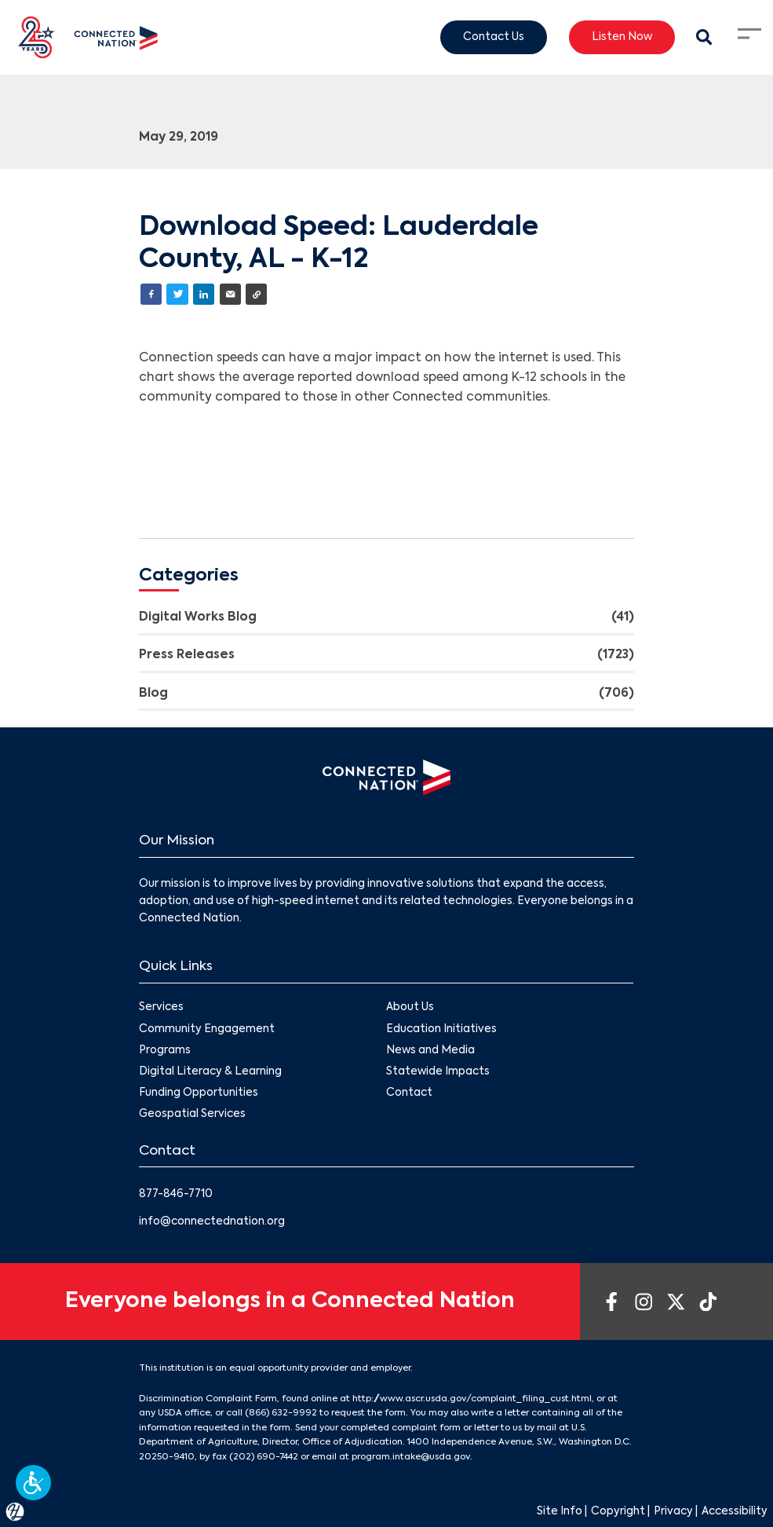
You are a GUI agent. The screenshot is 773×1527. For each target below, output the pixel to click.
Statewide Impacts (438, 1072)
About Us (411, 1008)
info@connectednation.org (212, 1222)
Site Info (559, 1512)
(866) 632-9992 (281, 1413)
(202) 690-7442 (263, 1457)
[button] (33, 1482)
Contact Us (493, 36)
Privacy (673, 1512)
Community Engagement (207, 1029)
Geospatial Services (192, 1115)
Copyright (618, 1512)
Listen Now (622, 36)
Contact (410, 1093)
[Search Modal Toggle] (705, 38)
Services (161, 1008)
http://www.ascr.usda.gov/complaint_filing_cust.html (472, 1399)
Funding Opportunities (198, 1093)
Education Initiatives (442, 1029)
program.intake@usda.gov (411, 1457)
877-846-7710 (176, 1194)
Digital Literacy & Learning (210, 1072)
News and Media (431, 1050)
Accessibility (735, 1512)
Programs (165, 1050)
